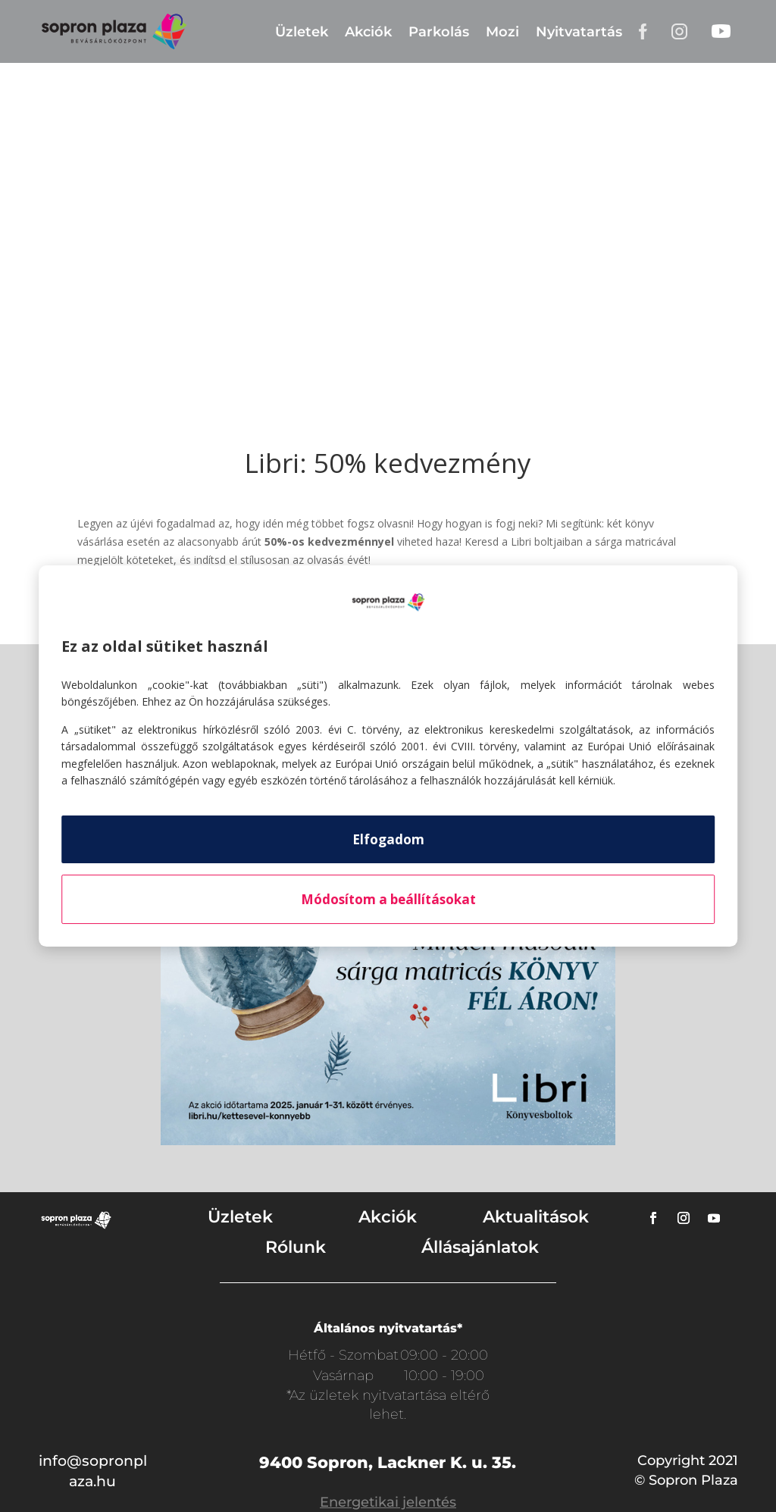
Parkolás (438, 31)
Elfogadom (388, 839)
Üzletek (301, 31)
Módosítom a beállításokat (388, 899)
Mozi (502, 31)
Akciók (368, 31)
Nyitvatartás (579, 31)
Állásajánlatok (480, 1247)
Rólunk (295, 1247)
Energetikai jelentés (388, 1502)
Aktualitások (536, 1217)
